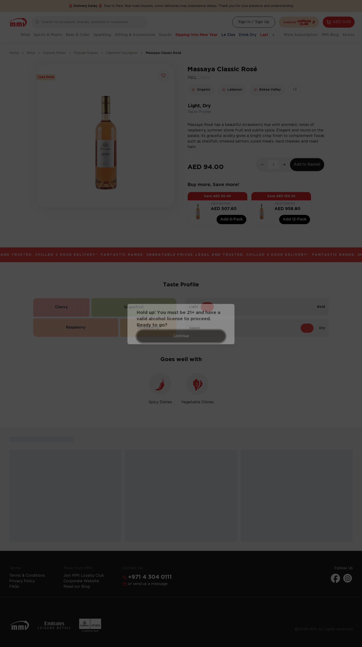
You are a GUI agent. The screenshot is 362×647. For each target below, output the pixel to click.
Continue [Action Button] (181, 334)
